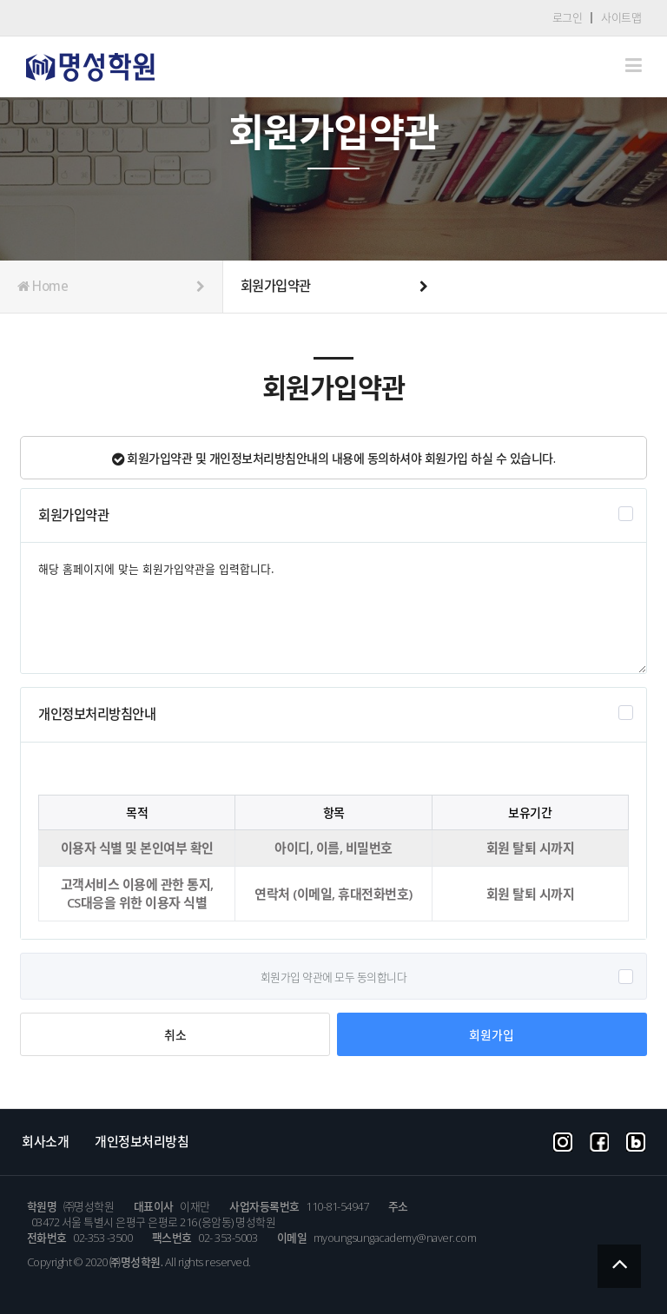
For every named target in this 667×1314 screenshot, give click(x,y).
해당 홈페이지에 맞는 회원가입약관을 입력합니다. (333, 608)
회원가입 (491, 1034)
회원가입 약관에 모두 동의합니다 (334, 977)
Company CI (90, 67)
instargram (562, 1140)
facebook (599, 1140)
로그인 (567, 17)
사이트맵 (621, 17)
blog (635, 1140)
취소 (175, 1035)
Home (111, 287)
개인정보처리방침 (141, 1141)
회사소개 (45, 1141)
